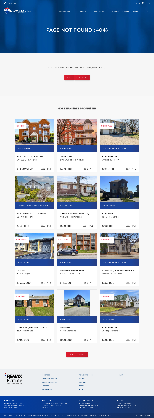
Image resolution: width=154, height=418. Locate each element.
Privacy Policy (83, 415)
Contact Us (11, 3)
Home (69, 78)
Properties (64, 11)
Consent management (106, 415)
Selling (82, 378)
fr (149, 3)
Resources (99, 11)
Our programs (47, 389)
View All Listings (76, 354)
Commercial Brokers (49, 378)
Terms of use (93, 415)
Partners (45, 386)
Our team (114, 11)
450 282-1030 (125, 408)
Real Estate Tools (86, 375)
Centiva (147, 415)
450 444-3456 (50, 408)
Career (126, 11)
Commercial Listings (49, 382)
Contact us (81, 78)
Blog (135, 11)
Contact (146, 11)
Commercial (82, 11)
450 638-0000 (87, 408)
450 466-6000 (13, 408)
